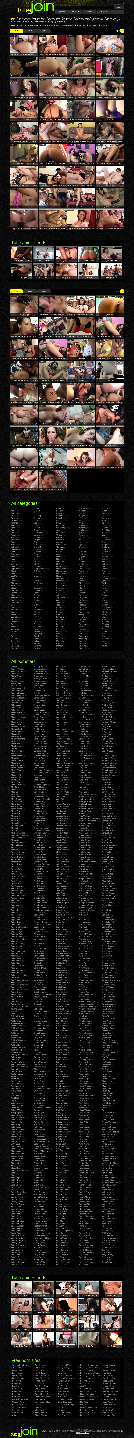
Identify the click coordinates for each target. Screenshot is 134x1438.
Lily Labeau (84, 686)
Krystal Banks (62, 1129)
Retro (81, 622)
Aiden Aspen (16, 707)
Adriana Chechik (18, 688)
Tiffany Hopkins (108, 1079)
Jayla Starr (61, 756)
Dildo (36, 576)
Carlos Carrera (40, 732)
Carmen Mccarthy (41, 748)
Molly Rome (84, 997)
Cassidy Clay (39, 777)
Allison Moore (17, 823)
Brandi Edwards (18, 1192)
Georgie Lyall (39, 1156)
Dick (35, 573)
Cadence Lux (39, 691)
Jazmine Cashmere (64, 763)
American (15, 523)
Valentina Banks (109, 1127)
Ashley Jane (16, 1033)
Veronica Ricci (108, 1180)
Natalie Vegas (85, 1050)
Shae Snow (107, 842)
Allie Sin (14, 821)
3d (12, 508)
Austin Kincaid (17, 1074)
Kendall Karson (63, 1043)
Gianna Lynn (39, 1166)
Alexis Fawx (16, 773)
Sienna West (107, 874)
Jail (57, 595)
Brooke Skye (39, 676)
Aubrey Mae (16, 1057)
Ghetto (59, 535)
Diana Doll (38, 1031)
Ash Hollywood (17, 1016)
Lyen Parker (84, 785)
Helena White (39, 1235)
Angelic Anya (16, 929)
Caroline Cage (40, 751)
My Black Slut (63, 1383)
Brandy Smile (17, 1199)
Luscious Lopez (86, 780)
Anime (13, 528)
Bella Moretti (16, 1132)
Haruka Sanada (40, 1216)
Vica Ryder (106, 1187)
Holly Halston (39, 1247)
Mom (81, 523)
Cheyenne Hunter (41, 830)
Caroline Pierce (40, 756)
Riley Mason (107, 695)
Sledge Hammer (47, 25)
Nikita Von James (86, 1110)
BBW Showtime (64, 1394)
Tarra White (107, 1021)
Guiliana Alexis (40, 1194)
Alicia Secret (16, 801)
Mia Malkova (84, 922)
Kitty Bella (60, 1098)
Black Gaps (40, 1399)
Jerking (59, 602)
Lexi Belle (60, 1243)
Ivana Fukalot (62, 688)
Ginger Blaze (39, 1180)
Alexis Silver (16, 782)
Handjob (60, 559)
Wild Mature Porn (19, 1365)
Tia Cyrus (106, 1069)
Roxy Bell (106, 724)
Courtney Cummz (41, 922)
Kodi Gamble (62, 1110)
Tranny (105, 590)
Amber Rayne (17, 864)
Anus (13, 530)
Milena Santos (85, 958)
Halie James (39, 1207)
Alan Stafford (16, 719)
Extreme (37, 610)
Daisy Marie (39, 944)
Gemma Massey (41, 1151)
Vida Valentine (108, 1214)
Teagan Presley (108, 1040)
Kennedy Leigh (62, 1052)
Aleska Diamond (18, 739)
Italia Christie (62, 686)
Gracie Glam (39, 1190)
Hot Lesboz (85, 1405)
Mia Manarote (85, 924)
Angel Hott (15, 912)
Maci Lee (83, 792)
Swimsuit (105, 559)
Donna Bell (38, 1045)
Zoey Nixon (107, 1257)
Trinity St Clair (108, 1120)
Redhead (83, 619)
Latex (58, 622)
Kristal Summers (63, 1117)
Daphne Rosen (40, 975)
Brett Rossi (15, 1214)
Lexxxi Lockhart (63, 1262)
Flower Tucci (39, 1134)
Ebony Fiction (41, 1415)
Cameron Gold (40, 700)
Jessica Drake (62, 821)
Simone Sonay (108, 891)
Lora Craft (83, 746)
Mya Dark (83, 1016)
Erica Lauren (39, 1098)
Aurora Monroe (17, 1069)
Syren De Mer (108, 1002)
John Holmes (62, 859)
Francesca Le (39, 1137)
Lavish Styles (62, 1209)
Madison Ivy (84, 806)
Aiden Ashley (16, 705)
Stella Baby (107, 961)
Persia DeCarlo (85, 1194)
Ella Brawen (39, 1067)
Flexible (37, 648)
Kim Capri (60, 1084)
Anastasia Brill (17, 888)
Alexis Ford (16, 775)
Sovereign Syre (108, 941)
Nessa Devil (84, 1067)
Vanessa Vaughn (109, 1156)
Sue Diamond (108, 975)
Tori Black (106, 1105)
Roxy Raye (106, 732)
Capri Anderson (40, 719)
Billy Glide (15, 1166)
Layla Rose (61, 1214)
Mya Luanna (84, 1021)
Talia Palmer (107, 1009)
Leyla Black (84, 669)
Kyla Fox (60, 1141)
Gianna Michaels (41, 1168)
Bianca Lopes (17, 1156)
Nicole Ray (83, 1093)
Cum (36, 549)
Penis (81, 576)
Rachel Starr (84, 1233)
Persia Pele (84, 1199)
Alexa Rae (15, 758)
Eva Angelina (39, 1110)
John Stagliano (62, 862)
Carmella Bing (40, 739)
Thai (103, 576)
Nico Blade (83, 1081)
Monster (82, 528)
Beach (13, 561)
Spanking (106, 530)
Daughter (38, 566)
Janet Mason (61, 729)
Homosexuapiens (87, 1399)
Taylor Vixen (107, 1035)
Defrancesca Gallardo (43, 994)
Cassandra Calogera (43, 770)
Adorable (15, 513)
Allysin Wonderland (19, 835)
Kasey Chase (62, 953)
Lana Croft (60, 1180)
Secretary (83, 639)
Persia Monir (84, 1197)
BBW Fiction (63, 1389)
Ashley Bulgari (17, 1023)
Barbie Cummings (18, 1117)
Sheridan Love (108, 867)
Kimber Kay (61, 1088)
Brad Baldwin (16, 1185)
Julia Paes (60, 895)
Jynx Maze (61, 905)
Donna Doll (38, 1047)
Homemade (61, 569)
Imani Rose (61, 671)
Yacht (104, 641)
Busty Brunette (94, 20)
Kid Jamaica (61, 1071)
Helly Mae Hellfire (41, 1238)
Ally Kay (14, 830)
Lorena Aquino (85, 753)
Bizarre (14, 585)
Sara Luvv (106, 780)
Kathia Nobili (61, 963)
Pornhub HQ (17, 1391)
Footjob (59, 511)
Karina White (61, 944)
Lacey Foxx (61, 1163)
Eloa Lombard (40, 1074)
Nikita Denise (84, 1108)
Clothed (37, 518)
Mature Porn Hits (110, 1383)
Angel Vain (15, 924)
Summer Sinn (108, 982)
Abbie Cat (15, 674)
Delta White (39, 999)
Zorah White (107, 1262)
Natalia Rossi (84, 1038)
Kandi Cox (60, 922)
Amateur (14, 518)
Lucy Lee (83, 768)
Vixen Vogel (107, 1226)
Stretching (106, 547)
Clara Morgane (40, 895)
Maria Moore (84, 838)
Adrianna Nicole (18, 698)
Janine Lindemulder (64, 732)
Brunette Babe (17, 20)
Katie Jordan (61, 973)
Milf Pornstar (17, 22)
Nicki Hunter (84, 1074)
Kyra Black (61, 1156)
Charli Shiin (39, 811)
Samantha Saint (109, 763)
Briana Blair (16, 1219)
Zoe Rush (106, 1250)
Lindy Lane (84, 693)
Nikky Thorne (84, 1132)
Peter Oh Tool (85, 1204)
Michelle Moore (85, 944)
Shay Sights (107, 855)
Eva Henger (39, 1112)
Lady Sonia (61, 1173)
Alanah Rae (16, 724)
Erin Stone (38, 1105)
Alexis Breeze (17, 768)
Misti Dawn (84, 987)
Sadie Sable (107, 748)
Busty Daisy (39, 688)
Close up (37, 516)
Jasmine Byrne (62, 736)
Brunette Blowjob (24, 18)
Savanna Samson (109, 814)
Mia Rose (83, 927)
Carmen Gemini (40, 741)
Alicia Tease (16, 804)
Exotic (36, 607)
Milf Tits (27, 22)
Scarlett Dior (107, 821)
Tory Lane (106, 1110)
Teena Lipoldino (108, 1052)
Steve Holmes (108, 968)
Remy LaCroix (108, 681)
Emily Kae (38, 1079)
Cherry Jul (38, 826)
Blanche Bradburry (19, 1170)
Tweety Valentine (109, 1122)
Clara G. (37, 893)
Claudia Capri (39, 900)
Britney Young (17, 1252)
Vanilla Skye (107, 1168)
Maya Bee (83, 869)
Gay (58, 530)
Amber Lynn (16, 862)
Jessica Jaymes (63, 823)
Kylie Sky (60, 1151)
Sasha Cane (107, 804)
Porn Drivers (17, 1397)
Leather (59, 626)
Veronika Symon (109, 1185)
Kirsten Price (61, 1096)
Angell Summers (18, 951)
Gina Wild (38, 1178)
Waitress (105, 622)
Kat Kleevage (62, 961)
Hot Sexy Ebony (65, 1376)
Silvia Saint (106, 879)
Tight (104, 581)
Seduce (82, 641)
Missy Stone (84, 985)
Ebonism (38, 1407)
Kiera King (60, 1074)
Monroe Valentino (86, 1014)
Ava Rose (15, 1096)
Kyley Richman (62, 1149)
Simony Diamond (109, 893)
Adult (14, 1415)
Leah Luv (60, 1226)
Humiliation (61, 578)
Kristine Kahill (62, 1125)
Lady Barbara (62, 1170)
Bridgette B (16, 1231)
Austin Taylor (16, 1079)
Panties (82, 569)
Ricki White (106, 688)
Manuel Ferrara (85, 830)
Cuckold (37, 547)
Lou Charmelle (85, 756)
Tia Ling (105, 1074)
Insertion (60, 588)
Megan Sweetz (85, 879)
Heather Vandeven (42, 1233)
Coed (36, 525)
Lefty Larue (61, 1228)
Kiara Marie (61, 1067)
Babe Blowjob (107, 20)
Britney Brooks (17, 1245)
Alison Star (15, 811)
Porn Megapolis (110, 1394)
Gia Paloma (39, 1161)
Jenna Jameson (63, 777)
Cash (13, 634)
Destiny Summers (41, 1011)
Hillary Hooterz (40, 1240)
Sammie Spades (109, 770)
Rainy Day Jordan (87, 1245)
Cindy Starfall (39, 886)
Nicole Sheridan (86, 1096)
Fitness (37, 643)
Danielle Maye (40, 968)
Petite (81, 581)
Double (37, 590)
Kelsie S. (60, 1040)
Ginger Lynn (39, 1182)
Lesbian (59, 631)
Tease (104, 571)
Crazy (36, 542)
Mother (82, 530)
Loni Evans (84, 741)
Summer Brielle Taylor (111, 980)
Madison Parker (86, 809)
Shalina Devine (108, 845)
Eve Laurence (40, 1120)
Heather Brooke (40, 1223)
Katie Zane (61, 985)
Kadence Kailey (63, 912)
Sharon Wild (107, 850)
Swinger (105, 561)
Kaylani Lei (61, 1009)
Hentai (59, 564)
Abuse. (87, 1433)
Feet (36, 624)
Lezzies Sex (40, 1383)
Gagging (60, 525)
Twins (104, 595)
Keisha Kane (61, 1018)
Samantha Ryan (109, 760)
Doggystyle (38, 583)
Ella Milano (38, 1069)
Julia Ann (60, 891)
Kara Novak (61, 924)
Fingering (38, 634)
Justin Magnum (63, 903)
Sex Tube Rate (109, 1378)
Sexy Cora (106, 840)
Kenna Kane (61, 1050)
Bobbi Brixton (17, 1180)
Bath (13, 552)
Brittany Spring (17, 1262)
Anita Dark (15, 968)
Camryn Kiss (39, 705)
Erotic (36, 600)
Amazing (15, 520)
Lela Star (60, 1233)
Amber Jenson (17, 859)
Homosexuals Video (89, 1397)
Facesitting (38, 612)
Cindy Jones (39, 883)
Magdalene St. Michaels (89, 818)
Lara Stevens (62, 1192)
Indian (59, 583)
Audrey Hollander (18, 1062)
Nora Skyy (83, 1151)
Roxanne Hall (107, 719)
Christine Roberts (41, 864)
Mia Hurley (83, 915)
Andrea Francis (17, 898)
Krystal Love (61, 1134)
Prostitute (83, 607)
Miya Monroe (84, 990)
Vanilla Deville (108, 1166)
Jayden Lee (61, 753)
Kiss (58, 610)
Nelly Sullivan (85, 1064)
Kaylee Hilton (62, 1014)
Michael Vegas (85, 934)
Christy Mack (39, 869)
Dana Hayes (39, 951)
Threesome (107, 578)
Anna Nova (16, 982)
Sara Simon (107, 782)
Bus (12, 624)
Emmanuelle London (43, 1088)
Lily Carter (83, 683)
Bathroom (15, 554)
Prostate (82, 605)
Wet (103, 629)
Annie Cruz (16, 992)
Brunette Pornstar (55, 18)
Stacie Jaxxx (107, 953)
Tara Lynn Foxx (108, 1018)
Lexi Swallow (62, 1255)
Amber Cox (16, 855)
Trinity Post (106, 1117)
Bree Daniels (16, 1207)
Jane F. (59, 727)
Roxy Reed (106, 734)
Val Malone (106, 1125)
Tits (103, 585)
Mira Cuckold (84, 968)
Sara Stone (106, 785)
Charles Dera (39, 806)
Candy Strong (40, 717)
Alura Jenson (16, 838)
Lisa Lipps (83, 703)
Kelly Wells (61, 1038)
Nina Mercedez (85, 1141)
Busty (13, 626)
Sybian (105, 564)
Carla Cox (38, 727)
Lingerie (59, 636)
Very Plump (108, 1402)
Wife (104, 634)
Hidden (59, 566)
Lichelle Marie (85, 676)
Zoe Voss (106, 1252)
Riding (81, 626)
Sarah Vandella (108, 801)
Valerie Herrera (108, 1134)
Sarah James (107, 789)
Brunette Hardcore (39, 18)
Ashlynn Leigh (17, 1050)
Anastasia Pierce (18, 893)
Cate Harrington (40, 785)
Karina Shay (61, 941)
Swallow (105, 557)
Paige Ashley (84, 1168)
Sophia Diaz (107, 917)
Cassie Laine (39, 780)
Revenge (83, 624)
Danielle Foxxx (40, 965)
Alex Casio (15, 744)
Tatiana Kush (107, 1026)
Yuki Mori (106, 1243)
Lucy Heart (83, 765)
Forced (59, 513)
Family (36, 617)
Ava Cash (15, 1084)
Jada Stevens (62, 703)
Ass (12, 537)
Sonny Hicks (107, 912)
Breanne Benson (18, 1204)
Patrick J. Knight (86, 1182)
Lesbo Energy (109, 1365)
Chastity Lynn (39, 821)
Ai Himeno (15, 703)
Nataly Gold (84, 1055)
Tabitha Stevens (109, 1006)
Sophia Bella (107, 915)
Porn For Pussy (109, 1412)
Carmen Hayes (40, 744)
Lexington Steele (63, 1260)
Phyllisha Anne (85, 1211)
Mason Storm (85, 867)
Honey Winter (39, 1264)
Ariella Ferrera (17, 1004)
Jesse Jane (61, 809)
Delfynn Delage (40, 997)
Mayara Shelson (86, 874)
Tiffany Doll (106, 1076)
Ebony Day (39, 1410)
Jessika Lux (61, 845)
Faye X (37, 1132)
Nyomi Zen (83, 1158)
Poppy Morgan (85, 1216)
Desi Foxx (38, 1009)
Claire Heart (39, 891)
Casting (14, 636)
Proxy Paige (84, 1223)
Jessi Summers (63, 814)
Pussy (81, 614)
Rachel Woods (85, 1238)
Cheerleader (16, 648)
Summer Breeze (109, 977)
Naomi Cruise (85, 1031)
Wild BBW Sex (109, 1405)
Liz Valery (83, 710)
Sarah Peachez (108, 794)
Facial (36, 614)
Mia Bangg (83, 912)
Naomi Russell (85, 1033)
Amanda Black (17, 850)
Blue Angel (15, 1178)
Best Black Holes (42, 1397)
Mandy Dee (84, 828)
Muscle (82, 532)
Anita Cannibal (17, 965)
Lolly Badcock (85, 734)
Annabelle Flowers (19, 985)
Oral (81, 554)
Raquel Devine (85, 1252)
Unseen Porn (18, 1402)
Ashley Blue (16, 1021)
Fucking (59, 520)
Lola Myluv (83, 732)
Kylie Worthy (61, 1153)
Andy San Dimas (18, 900)
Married (59, 646)
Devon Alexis (39, 1014)
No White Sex (64, 1386)
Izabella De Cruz (63, 693)
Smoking (105, 520)
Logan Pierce (84, 724)
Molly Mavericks (86, 994)
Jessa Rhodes (62, 806)
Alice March (16, 794)
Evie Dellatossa (40, 1125)
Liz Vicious (83, 712)
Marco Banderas (86, 833)
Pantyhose (83, 571)
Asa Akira (15, 1011)
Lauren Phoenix (63, 1207)
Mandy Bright (84, 826)
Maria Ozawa (84, 840)
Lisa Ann (82, 698)
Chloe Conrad (40, 835)
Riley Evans (107, 693)
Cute (36, 557)
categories (103, 12)
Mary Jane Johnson (87, 862)
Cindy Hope (39, 881)
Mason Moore (85, 864)
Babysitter (15, 547)
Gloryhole (60, 545)
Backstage (15, 549)
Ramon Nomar (85, 1247)
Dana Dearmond (41, 949)
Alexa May (15, 753)
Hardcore (60, 561)
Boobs (13, 605)
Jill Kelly (59, 852)
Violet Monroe (108, 1219)
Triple (104, 593)
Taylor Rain (106, 1033)
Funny (59, 523)
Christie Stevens (41, 855)
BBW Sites (62, 1397)
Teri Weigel (106, 1062)
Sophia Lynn (107, 924)
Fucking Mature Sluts (89, 1373)
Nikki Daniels (84, 1120)
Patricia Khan (85, 1180)
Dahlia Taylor (39, 936)
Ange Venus (16, 905)
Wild (103, 636)
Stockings (106, 542)
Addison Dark (17, 678)
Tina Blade (106, 1098)
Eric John (38, 1093)
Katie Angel (61, 968)
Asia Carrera (16, 1052)
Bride (13, 612)
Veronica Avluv (108, 1175)
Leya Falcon (84, 666)
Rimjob (82, 629)
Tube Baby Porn (42, 1391)
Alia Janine (15, 787)
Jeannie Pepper (63, 765)
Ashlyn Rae (16, 1045)
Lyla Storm (83, 789)
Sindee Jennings (109, 895)
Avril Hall (15, 1098)
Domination (39, 588)
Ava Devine (16, 1091)
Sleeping (105, 518)
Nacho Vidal (84, 1026)
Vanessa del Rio (109, 1163)
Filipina (37, 631)
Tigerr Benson (108, 1093)
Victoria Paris (107, 1202)
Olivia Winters (85, 1166)
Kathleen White (63, 965)
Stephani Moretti (109, 963)
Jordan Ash (61, 879)
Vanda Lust (106, 1144)
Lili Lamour (84, 681)
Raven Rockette (86, 1260)
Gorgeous (60, 547)
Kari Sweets (61, 934)
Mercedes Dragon (87, 905)
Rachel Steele (85, 1235)
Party (81, 573)
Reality (82, 617)
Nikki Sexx (83, 1129)
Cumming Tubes (65, 1399)
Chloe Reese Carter (42, 847)
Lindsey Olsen (85, 691)
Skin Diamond (108, 898)
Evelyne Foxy (39, 1122)
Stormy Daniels (108, 973)
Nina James (84, 1137)
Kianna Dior (61, 1064)
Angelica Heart (17, 939)
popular (62, 12)
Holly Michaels (40, 1252)
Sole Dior (106, 908)
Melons (82, 513)
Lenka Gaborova (63, 1238)
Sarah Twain (107, 799)
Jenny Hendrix (62, 794)
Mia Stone (83, 929)
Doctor (36, 581)
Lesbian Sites (86, 1415)
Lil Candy (83, 678)
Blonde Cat (16, 1175)
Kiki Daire (60, 1079)
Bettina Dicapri (17, 1141)
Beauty (14, 564)
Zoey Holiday (107, 1255)
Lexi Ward (60, 1257)
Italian (58, 593)
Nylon (81, 545)
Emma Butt (38, 1081)
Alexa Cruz (15, 748)
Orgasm (82, 557)
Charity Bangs (40, 801)
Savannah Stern (109, 818)
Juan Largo (61, 886)
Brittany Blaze (17, 1257)
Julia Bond (60, 893)
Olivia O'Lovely (85, 1163)
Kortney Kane (62, 1112)
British (13, 614)
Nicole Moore (84, 1091)
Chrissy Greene (40, 852)
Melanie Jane (85, 883)
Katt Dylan (60, 990)
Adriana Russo (17, 693)
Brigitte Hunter (17, 1238)
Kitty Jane (60, 1100)
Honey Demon (40, 1260)
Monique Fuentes (86, 1011)
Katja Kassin (61, 987)
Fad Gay (61, 1415)
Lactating (60, 617)
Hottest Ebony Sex (66, 1378)
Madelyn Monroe (86, 801)
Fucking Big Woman (89, 1365)
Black (13, 588)
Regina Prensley (109, 678)
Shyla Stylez (107, 871)
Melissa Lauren (85, 891)
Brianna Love (16, 1228)
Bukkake (14, 622)
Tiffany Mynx (107, 1081)
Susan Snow (107, 994)
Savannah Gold (108, 816)
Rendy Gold (107, 686)
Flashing (37, 646)
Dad (35, 561)
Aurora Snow (16, 1071)
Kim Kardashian (63, 1086)
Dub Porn (16, 1386)
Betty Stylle (16, 1146)
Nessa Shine (84, 1069)
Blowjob (14, 598)
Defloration (38, 571)
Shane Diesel (107, 847)
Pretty (81, 600)
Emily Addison (40, 1076)
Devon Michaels (41, 1018)
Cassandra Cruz (41, 773)
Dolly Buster (39, 1038)
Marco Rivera (85, 835)
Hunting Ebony (64, 1381)
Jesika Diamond (63, 804)
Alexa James (16, 751)
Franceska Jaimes (42, 1139)
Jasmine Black (62, 734)
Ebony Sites (17, 1381)
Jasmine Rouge (63, 739)
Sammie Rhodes (109, 768)
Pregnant (83, 598)
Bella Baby (15, 1125)
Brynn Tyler (39, 686)
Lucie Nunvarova (86, 758)
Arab (13, 532)
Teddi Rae (106, 1047)
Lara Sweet (61, 1194)
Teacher (105, 569)
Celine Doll (38, 794)
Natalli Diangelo (86, 1052)
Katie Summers (63, 982)
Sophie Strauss (108, 936)
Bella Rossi (16, 1134)
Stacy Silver (107, 956)
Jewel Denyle (62, 850)
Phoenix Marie (85, 1209)
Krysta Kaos (61, 1127)
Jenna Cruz (61, 773)
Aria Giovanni (17, 997)
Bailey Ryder (16, 1112)
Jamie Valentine (63, 717)
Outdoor (82, 564)
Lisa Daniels (84, 700)
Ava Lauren (16, 1093)
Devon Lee (22, 25)
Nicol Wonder (85, 1084)
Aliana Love (16, 789)
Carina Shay (39, 724)
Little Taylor (84, 707)
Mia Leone (83, 917)
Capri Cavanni (40, 722)
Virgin (104, 617)
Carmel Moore (40, 736)
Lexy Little (60, 1264)
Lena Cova (61, 1235)
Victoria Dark (107, 1197)
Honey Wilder (39, 1262)
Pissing (82, 585)
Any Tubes (39, 1368)
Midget (82, 516)
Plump (81, 588)
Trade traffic (86, 1429)
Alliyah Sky (15, 828)
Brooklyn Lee (39, 681)
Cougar (37, 537)
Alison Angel (16, 809)
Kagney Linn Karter (64, 917)
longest (89, 12)
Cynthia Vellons (40, 932)
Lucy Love (83, 770)
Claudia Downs (40, 903)
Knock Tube (40, 1373)
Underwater (107, 602)
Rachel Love (84, 1228)
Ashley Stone (16, 1038)
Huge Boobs (119, 20)
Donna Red (39, 1050)
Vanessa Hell (107, 1151)
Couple (37, 540)
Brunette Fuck (111, 18)
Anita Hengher (17, 970)
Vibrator (105, 612)
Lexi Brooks (61, 1247)
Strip (104, 549)
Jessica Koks (62, 826)
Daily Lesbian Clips (66, 1405)
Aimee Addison (17, 712)
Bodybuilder (16, 600)
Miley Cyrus (84, 961)
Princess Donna (86, 1219)
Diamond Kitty (40, 1028)
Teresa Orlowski (109, 1059)
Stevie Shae (107, 970)
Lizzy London (84, 722)
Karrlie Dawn (61, 951)
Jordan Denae (62, 881)
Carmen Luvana (41, 746)
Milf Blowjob (30, 20)
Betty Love (15, 1144)
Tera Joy (105, 1055)
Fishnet (37, 639)
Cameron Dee (40, 698)
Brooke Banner (40, 671)
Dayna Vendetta (41, 987)
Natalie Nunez (85, 1047)
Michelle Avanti (85, 936)
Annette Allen (16, 987)
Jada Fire (60, 700)
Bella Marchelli (17, 1129)
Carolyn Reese (40, 758)
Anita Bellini (16, 958)
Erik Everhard (68, 25)
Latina (59, 624)
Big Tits (14, 578)
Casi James (39, 768)
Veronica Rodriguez (110, 1182)
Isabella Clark (62, 676)
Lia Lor (82, 674)
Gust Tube (39, 1370)
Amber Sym (16, 867)
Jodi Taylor (61, 857)
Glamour (60, 540)
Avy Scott (15, 1100)
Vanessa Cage (108, 1149)
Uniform (105, 605)
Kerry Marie (61, 1057)
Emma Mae (39, 1084)
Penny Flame (84, 1187)
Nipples (82, 537)
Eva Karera (38, 1115)
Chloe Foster (39, 840)
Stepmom (106, 540)
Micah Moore (84, 932)
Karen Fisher (61, 929)
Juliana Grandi (62, 898)
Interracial (60, 590)
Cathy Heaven (40, 787)
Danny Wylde (39, 973)
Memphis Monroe (86, 903)
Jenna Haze (61, 775)
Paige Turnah (85, 1170)
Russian (82, 631)
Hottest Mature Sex (88, 1407)
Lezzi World (108, 1381)
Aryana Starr (16, 1009)
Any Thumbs (40, 1365)
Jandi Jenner (61, 722)
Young (104, 646)
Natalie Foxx (84, 1043)
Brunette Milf (68, 18)
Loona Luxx (84, 744)
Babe (13, 545)
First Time (38, 636)
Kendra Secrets (63, 1047)
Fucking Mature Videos (90, 1376)
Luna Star (83, 775)
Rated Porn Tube (42, 1381)
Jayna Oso (61, 760)
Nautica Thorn (85, 1062)
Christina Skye (40, 859)
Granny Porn (85, 1389)
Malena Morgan (86, 823)
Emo (36, 598)
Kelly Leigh (61, 1028)
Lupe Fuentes (85, 777)
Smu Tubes (40, 1389)
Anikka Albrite (17, 953)
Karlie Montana (62, 946)
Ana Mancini (16, 886)
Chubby (37, 508)
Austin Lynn (16, 1076)
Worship (105, 639)
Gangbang (60, 528)
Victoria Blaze (108, 1194)
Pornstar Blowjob (97, 18)
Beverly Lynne (17, 1149)
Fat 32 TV (62, 1407)
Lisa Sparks (84, 705)
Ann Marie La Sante (19, 980)
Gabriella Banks (40, 1144)
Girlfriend (60, 537)
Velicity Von (107, 1170)
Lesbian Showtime (88, 1412)
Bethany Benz (17, 1139)
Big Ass (14, 566)
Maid (58, 643)
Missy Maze (84, 982)
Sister (104, 511)
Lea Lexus (60, 1219)
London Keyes (85, 739)
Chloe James (39, 842)
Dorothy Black (40, 1055)
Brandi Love (16, 1194)
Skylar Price (107, 903)
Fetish (36, 629)
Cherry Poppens (41, 828)
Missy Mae (83, 977)
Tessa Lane (107, 1067)
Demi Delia (38, 1002)
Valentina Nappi (108, 1129)
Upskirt (105, 610)
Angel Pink (15, 920)
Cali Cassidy (39, 693)
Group (59, 552)
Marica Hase (84, 845)
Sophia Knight (108, 920)
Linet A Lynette (85, 695)
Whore (104, 631)
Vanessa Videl (108, 1161)
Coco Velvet (39, 912)
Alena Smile (16, 736)
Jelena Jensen (62, 768)
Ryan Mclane (107, 739)
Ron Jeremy (107, 715)
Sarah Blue (106, 787)
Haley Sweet (39, 1202)
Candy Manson (40, 712)
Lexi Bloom (61, 1245)
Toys (104, 588)
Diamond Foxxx (40, 1023)
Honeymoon (61, 571)
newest (30, 31)
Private (82, 602)
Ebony (36, 595)
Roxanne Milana (109, 722)
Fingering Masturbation (57, 22)
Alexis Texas (16, 785)
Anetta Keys (16, 903)
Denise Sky (39, 1004)
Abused (14, 511)
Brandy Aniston (17, 1197)
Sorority (105, 525)
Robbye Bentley (108, 705)
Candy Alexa (39, 707)
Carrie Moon (39, 763)
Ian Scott (60, 669)
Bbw (13, 557)
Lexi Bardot (61, 1240)
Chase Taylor (39, 818)
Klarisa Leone (62, 1105)
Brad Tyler (15, 1187)
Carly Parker (39, 734)
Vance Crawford (109, 1141)
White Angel (107, 1231)
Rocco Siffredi (108, 710)
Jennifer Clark (62, 785)
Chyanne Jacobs (41, 871)
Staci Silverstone (109, 949)
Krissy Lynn (61, 1115)
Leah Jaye (60, 1223)
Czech (36, 559)
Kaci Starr (60, 910)
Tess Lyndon (107, 1064)
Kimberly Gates (63, 1091)
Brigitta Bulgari (17, 1235)
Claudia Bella (39, 898)
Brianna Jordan (17, 1226)
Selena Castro (108, 830)
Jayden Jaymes (63, 751)
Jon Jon (58, 25)
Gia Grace (38, 1158)
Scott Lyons (107, 826)
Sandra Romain (108, 775)
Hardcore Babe (68, 20)
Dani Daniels (39, 958)
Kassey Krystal (62, 958)
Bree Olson (16, 1209)
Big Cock (15, 573)
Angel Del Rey (17, 910)
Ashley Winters (17, 1040)
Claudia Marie (40, 905)
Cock (36, 523)
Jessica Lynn (62, 828)
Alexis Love (16, 777)
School (82, 634)
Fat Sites (61, 1410)
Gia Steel (38, 1163)
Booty (13, 607)
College (37, 528)
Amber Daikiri (17, 857)
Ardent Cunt (108, 1376)
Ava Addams (16, 1081)
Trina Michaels (108, 1112)
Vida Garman (107, 1211)
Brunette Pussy (55, 20)
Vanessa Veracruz (109, 1158)
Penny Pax (83, 1190)
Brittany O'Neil (17, 1260)
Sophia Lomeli (108, 922)
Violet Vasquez (108, 1221)
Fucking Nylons (87, 1381)
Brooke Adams (40, 669)
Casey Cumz (39, 765)
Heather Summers (42, 1228)
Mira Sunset (84, 970)
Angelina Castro (18, 941)
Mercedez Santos (86, 910)
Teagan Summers (109, 1043)
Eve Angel (38, 1117)
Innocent (60, 585)
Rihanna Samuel (109, 691)
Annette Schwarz (18, 990)
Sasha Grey (107, 806)
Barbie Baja (16, 1115)
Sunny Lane (107, 990)
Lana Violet (61, 1185)
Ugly (104, 598)
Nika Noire (83, 1100)
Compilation (39, 532)
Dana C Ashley (40, 946)
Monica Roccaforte (87, 1002)
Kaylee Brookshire (64, 1011)
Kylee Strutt (61, 1144)
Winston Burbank (109, 1235)
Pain (81, 566)
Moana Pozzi (84, 992)
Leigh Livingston (63, 1231)
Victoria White (108, 1209)
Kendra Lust (61, 1045)
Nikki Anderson (85, 1112)
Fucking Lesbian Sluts (89, 1368)
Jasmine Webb (62, 741)
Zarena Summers (109, 1247)
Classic (37, 511)
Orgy (81, 559)
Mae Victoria (84, 816)
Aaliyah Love (16, 666)
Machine (60, 641)
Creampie (38, 545)
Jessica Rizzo (62, 833)
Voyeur (105, 619)
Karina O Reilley (63, 939)
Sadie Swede (107, 751)
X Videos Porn (110, 1415)
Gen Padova (39, 1153)
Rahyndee (83, 1240)
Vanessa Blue (108, 1146)
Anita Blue (15, 963)
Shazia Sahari (108, 857)
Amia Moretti (16, 874)
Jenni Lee (60, 782)
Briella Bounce (17, 1233)
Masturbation (84, 508)
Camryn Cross (40, 703)
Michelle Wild (84, 949)
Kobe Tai (60, 1108)
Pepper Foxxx (85, 1192)
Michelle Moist (85, 941)
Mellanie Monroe (86, 898)
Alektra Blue (16, 732)
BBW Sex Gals (64, 1391)
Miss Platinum (85, 975)
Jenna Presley (62, 780)
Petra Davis (84, 1207)
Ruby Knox (106, 736)
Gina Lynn (38, 1173)
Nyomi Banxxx (85, 1156)
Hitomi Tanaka (40, 1245)
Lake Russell (61, 1178)
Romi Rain (106, 712)
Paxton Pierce (85, 1185)
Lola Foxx (83, 729)
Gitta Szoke (39, 1185)
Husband (60, 581)
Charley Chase (40, 809)
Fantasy (37, 619)
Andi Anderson (17, 895)
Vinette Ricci (107, 1216)
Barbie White (16, 1120)
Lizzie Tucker (84, 719)
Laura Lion (61, 1202)
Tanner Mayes (108, 1011)
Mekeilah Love (85, 881)
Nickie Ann (83, 1076)
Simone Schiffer (108, 888)
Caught (14, 639)
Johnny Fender (62, 869)
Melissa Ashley (85, 886)
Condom (37, 535)
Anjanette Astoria (18, 975)
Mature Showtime (110, 1386)
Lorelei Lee (84, 751)
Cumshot (37, 552)
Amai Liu (15, 847)
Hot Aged (84, 1402)
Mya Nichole (84, 1023)
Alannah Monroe (18, 727)
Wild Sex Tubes (19, 1407)
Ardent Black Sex (42, 1394)
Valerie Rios (107, 1137)
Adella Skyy (16, 683)
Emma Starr (39, 1086)
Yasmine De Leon (109, 1238)
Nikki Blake (84, 1117)
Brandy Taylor (17, 1202)
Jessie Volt (61, 840)
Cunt (36, 554)
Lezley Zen (84, 671)
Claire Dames (39, 888)
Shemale (83, 648)
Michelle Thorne (86, 946)
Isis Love (60, 681)
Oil (80, 549)
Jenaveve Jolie (62, 770)
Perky (81, 578)
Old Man (82, 552)
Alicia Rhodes (17, 799)
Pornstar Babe (42, 20)
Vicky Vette (106, 1192)
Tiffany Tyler (107, 1091)
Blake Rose (16, 1168)
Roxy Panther (108, 729)
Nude (81, 540)
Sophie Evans (108, 929)
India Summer (62, 674)
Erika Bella (38, 1103)
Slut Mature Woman (111, 1399)
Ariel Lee (15, 999)
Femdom (37, 626)
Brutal (13, 619)
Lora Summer (85, 748)
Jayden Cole (61, 748)
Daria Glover (39, 977)
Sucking (105, 554)
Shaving (82, 646)
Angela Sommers (18, 927)
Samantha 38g (108, 756)
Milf (80, 518)
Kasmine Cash (62, 956)
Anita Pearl (15, 973)
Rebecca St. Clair (109, 671)
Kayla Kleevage (63, 1004)
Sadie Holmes (108, 746)
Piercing (82, 583)
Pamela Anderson (86, 1173)
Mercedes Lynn (85, 908)
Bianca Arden (17, 1151)
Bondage (15, 602)
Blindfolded (16, 593)
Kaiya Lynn (61, 920)
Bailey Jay (15, 1108)
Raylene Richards (86, 1262)
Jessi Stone (61, 811)
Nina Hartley (84, 1134)
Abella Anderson (18, 676)
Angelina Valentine (19, 946)
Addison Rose (17, 681)
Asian (13, 535)
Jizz (58, 605)
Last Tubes (17, 1373)
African (14, 516)
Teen (104, 573)
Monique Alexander (87, 1009)
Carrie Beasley (40, 760)
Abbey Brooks (17, 671)
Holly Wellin (39, 1255)
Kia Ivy (59, 1062)
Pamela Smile (85, 1175)
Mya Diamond (85, 1018)
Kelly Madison (62, 1031)
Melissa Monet (85, 893)
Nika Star (83, 1103)
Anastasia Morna (18, 891)
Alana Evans (16, 722)
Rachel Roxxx (85, 1231)
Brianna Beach (17, 1221)
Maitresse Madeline (87, 821)
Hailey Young (81, 25)
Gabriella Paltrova (41, 1146)
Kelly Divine (61, 1023)
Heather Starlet (40, 1226)
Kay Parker (61, 994)
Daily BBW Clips (65, 1402)
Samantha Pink (108, 758)
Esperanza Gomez (42, 1108)
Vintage (105, 614)
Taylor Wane (107, 1038)
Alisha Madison (17, 806)
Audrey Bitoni (17, 1059)
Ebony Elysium (41, 1412)
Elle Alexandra (40, 1071)
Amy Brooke (16, 879)
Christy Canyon (40, 867)
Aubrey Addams (18, 1055)
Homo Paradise (87, 1394)
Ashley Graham (17, 1031)
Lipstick (59, 639)
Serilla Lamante (108, 838)
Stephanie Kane (109, 965)
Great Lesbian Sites (88, 1391)
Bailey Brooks (17, 1105)
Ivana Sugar (61, 691)
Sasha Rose (107, 809)
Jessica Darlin (62, 818)
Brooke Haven (40, 674)
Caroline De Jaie (41, 753)
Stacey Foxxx (107, 944)
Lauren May (61, 1204)
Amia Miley (15, 871)
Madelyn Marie (85, 799)
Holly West (38, 1257)
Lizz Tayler (83, 717)
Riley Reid (106, 698)
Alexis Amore (16, 765)
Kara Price (60, 927)
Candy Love (39, 710)
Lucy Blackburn (85, 763)
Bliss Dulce (16, 1173)
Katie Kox (60, 975)
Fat (35, 622)
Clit (35, 513)
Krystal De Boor (63, 1132)
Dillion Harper (39, 1035)
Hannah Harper (40, 1211)
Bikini (13, 581)
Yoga (104, 643)
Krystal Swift (61, 1139)
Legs (58, 629)
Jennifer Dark (62, 787)
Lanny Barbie (62, 1190)
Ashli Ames (16, 1043)
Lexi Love (60, 1252)
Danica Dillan (39, 963)
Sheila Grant (107, 864)
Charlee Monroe (41, 804)
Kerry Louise (61, 1055)
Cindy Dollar (39, 879)
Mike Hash (83, 953)
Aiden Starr (16, 710)
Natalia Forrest (85, 1035)
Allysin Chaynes (18, 833)
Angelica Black (17, 936)
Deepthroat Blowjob (82, 18)
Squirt (104, 537)
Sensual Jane (108, 833)
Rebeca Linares (108, 666)
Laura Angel (61, 1199)
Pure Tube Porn (42, 1378)
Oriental (82, 561)
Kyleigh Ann (61, 1146)
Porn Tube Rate (42, 1376)
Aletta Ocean (16, 741)
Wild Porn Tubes (19, 1405)
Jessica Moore (62, 830)
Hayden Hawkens (41, 1221)
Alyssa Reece (17, 845)
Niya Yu (82, 1146)
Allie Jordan (16, 818)
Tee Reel (105, 1050)
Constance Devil (41, 917)
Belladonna (16, 1137)
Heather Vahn (40, 1231)
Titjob (104, 583)
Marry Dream (84, 857)
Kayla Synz (61, 1006)
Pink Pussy (104, 25)
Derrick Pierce (40, 1006)
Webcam (105, 624)
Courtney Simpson (42, 924)
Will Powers (107, 1233)
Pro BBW (107, 1373)
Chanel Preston (40, 797)
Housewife (60, 573)
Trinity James (107, 1115)
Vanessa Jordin (108, 1153)
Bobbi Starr (16, 1182)
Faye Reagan (39, 1129)
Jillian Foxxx (61, 855)
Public (81, 610)
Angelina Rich (17, 944)
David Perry (39, 985)
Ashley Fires (16, 1026)
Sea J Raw (106, 828)
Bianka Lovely (17, 1158)
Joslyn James (62, 883)
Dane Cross (39, 956)
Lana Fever (61, 1182)
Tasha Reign (107, 1023)
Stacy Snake (107, 958)
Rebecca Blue (108, 669)
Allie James (16, 816)
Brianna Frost (17, 1223)
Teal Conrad (107, 1045)
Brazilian (14, 610)
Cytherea (38, 934)
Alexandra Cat (17, 760)
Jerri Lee (60, 801)
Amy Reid (15, 883)
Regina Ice (106, 676)
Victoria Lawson (108, 1199)
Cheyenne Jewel (41, 833)
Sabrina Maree (108, 744)
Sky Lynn (106, 900)
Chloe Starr (39, 850)
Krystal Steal (61, 1137)
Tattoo (104, 566)
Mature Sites (108, 1389)
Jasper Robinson (63, 744)
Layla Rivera (61, 1211)
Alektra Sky (16, 734)
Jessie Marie (61, 835)
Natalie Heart (84, 1045)
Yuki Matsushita (108, 1240)
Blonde (14, 595)
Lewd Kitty (62, 1373)
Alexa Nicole (16, 756)
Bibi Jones (15, 1161)
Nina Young (84, 1144)
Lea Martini (61, 1221)
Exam (36, 605)
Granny (59, 549)
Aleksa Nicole (17, 729)
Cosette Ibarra (40, 920)
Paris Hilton (84, 1178)
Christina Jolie (40, 857)
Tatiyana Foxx (108, 1028)
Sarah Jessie (107, 792)
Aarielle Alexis (17, 669)
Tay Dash (106, 1031)
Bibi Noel (15, 1163)
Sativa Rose (107, 811)
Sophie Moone (108, 934)
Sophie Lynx (107, 932)
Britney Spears (17, 1247)
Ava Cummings (17, 1086)
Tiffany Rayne (108, 1084)
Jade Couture (62, 705)
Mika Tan (83, 951)
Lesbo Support (18, 1378)
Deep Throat (39, 569)
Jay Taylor (60, 746)
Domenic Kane (40, 1040)
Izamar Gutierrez (63, 695)
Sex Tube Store (41, 1386)
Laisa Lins (60, 1175)
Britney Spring (17, 1250)
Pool (81, 590)
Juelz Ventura (62, 888)
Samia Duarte (108, 765)
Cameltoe (15, 629)
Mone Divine (84, 999)
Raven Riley (84, 1257)
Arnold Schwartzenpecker (22, 1006)
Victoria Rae (107, 1207)
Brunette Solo (81, 20)
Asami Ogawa (17, 1014)
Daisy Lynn (38, 941)
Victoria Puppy (108, 1204)
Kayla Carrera (62, 1002)
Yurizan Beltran (108, 1245)
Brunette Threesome (40, 22)
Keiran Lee (61, 1016)
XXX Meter (107, 1407)
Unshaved (106, 607)
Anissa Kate (16, 956)
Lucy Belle (83, 760)
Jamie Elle (60, 715)
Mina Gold (83, 965)
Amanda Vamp (17, 852)
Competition (39, 530)
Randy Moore (85, 1250)
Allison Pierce (17, 826)
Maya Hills (83, 871)
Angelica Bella (17, 934)
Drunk (36, 593)
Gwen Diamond (40, 1197)
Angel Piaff (15, 917)
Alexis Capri (16, 770)
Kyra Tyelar (61, 1158)
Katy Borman (62, 992)
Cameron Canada (41, 695)
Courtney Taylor (40, 927)
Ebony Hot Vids (64, 1365)
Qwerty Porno (18, 1376)
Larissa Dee (61, 1197)
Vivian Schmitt (108, 1223)
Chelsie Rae (39, 823)
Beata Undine (17, 1122)
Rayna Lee (83, 1264)
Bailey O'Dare (17, 1110)
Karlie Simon (61, 949)
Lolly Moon (83, 736)
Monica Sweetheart (87, 1006)
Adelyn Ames (16, 686)
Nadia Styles (84, 1028)
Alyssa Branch (17, 842)
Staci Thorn (107, 951)
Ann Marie (15, 977)
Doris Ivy (37, 1052)
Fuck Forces (17, 1394)
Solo (104, 523)
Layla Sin (60, 1216)
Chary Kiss (38, 816)
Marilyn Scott (84, 850)
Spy (103, 535)
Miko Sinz (83, 956)
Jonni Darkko (93, 25)
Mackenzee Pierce (87, 794)
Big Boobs (15, 569)
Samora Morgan (109, 773)
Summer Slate (108, 985)
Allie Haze (15, 814)
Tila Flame (106, 1096)
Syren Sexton (107, 1004)
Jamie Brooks (62, 712)
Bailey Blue (16, 1103)
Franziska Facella (41, 1141)
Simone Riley (107, 886)
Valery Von (106, 1139)
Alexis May (15, 780)
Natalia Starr (84, 1040)
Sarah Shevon (108, 797)
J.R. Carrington (62, 698)
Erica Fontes (39, 1096)
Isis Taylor (60, 683)
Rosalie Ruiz (107, 717)
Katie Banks (61, 970)
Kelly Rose (61, 1033)
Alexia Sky (15, 763)
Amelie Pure (16, 869)
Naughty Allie (84, 1059)
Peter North (84, 1202)
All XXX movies (109, 1370)
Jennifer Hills (61, 789)
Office (81, 547)
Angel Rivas (16, 922)
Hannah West (39, 1214)
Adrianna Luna (17, 695)
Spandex (105, 528)
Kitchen (59, 612)
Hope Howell (61, 666)
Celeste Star (39, 792)
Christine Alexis (40, 862)
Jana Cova (61, 719)
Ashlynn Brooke (18, 1047)
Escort (36, 602)
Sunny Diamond (109, 987)
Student (105, 552)
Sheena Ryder (108, 859)
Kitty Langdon (62, 1103)
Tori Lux (105, 1108)
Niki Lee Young (85, 1105)
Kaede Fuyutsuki (63, 915)
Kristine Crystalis (63, 1122)
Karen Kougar (62, 932)
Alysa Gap (15, 840)
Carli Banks (39, 729)
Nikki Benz (83, 1115)
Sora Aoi (105, 939)
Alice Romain (16, 797)
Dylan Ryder (39, 1059)
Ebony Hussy (63, 1368)
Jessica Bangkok (63, 816)
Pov (80, 595)
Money (82, 525)
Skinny (105, 513)
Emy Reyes (39, 1091)
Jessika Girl (61, 842)
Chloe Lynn (38, 845)
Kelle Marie (61, 1021)
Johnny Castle (62, 867)
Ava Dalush (16, 1088)
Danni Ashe (39, 970)
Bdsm (13, 559)
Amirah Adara (17, 876)
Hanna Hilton (39, 1209)
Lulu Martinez (85, 773)
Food (58, 508)
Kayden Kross (62, 999)
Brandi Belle (16, 1190)
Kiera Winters (62, 1076)
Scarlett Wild (107, 823)
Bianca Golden (17, 1153)
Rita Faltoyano (108, 703)
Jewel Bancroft (62, 847)
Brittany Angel (17, 1255)
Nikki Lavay (84, 1127)
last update (76, 12)
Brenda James (17, 1211)
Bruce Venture (40, 683)
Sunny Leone (107, 992)
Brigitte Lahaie (17, 1240)
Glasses (59, 542)
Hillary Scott (39, 1243)
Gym (58, 554)
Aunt (13, 542)
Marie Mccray (85, 847)
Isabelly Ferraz (62, 678)
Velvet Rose (107, 1173)
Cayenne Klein (40, 789)
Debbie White (39, 990)
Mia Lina (82, 920)
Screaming (83, 636)
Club (36, 520)
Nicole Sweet (84, 1098)
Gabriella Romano (41, 1149)
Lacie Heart (61, 1168)
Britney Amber (17, 1243)
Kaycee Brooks (62, 997)
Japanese (60, 598)
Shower (105, 508)
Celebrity (15, 641)
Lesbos (106, 1397)
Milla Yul (82, 963)
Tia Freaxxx (107, 1071)
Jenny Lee (60, 797)
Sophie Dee (107, 927)
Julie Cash (60, 900)
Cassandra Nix (40, 775)
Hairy (58, 557)
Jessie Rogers (62, 838)
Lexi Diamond (62, 1250)
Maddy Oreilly (85, 797)
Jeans (58, 600)
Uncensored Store (20, 1399)
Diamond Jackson (41, 1026)
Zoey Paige (107, 1260)
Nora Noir (83, 1149)
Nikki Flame (84, 1125)
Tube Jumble (17, 1368)
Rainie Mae (84, 1243)
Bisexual (14, 583)
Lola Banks (84, 727)
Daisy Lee (38, 939)
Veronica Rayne (108, 1178)
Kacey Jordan (62, 908)
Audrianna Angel (18, 1064)
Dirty (36, 578)
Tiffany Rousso (108, 1086)
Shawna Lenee (108, 852)
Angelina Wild (17, 949)
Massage (60, 648)
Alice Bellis (15, 792)
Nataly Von (83, 1057)
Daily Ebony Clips (42, 1402)
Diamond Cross (40, 1021)
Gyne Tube (17, 1370)
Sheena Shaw (108, 862)
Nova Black (84, 1153)
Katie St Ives (61, 980)
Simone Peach (108, 883)
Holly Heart (38, 1250)
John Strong (61, 864)
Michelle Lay (84, 939)
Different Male (64, 1412)
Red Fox (105, 674)
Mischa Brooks (85, 973)
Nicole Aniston (85, 1086)
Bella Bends (16, 1127)
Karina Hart (61, 936)
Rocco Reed (107, 707)
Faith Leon (38, 1127)
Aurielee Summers (19, 1067)
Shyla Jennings (108, 869)
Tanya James (107, 1014)
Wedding (105, 626)
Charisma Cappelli (42, 799)
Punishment (84, 612)
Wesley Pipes (108, 1228)
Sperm (104, 532)
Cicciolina (38, 874)
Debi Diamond (40, 992)
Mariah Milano (85, 842)
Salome (105, 753)
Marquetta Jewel (86, 855)
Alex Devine (16, 746)
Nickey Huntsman (86, 1071)
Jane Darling (61, 724)
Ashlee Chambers (18, 1018)
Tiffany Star (107, 1088)
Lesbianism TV (86, 1410)
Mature (82, 511)
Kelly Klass (61, 1026)
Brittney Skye (39, 666)
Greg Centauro (40, 1192)
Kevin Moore (61, 1059)
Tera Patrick (107, 1057)
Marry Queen (84, 859)
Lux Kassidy (84, 782)
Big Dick (14, 576)
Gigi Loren (38, 1170)
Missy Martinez (85, 980)
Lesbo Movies (109, 1368)
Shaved (82, 643)
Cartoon (14, 631)
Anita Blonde (16, 961)
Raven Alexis (84, 1255)
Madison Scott (85, 811)
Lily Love (83, 688)
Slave (104, 516)
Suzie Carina (107, 999)
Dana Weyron (40, 953)
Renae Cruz (107, 683)
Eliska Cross (39, 1064)
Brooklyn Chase (40, 678)
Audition (14, 540)
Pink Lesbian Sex (110, 1391)
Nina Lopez (84, 1139)
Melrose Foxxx (85, 900)
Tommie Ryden (108, 1100)
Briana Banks (17, 1216)
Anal (13, 525)
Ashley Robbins (18, 1035)
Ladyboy (60, 619)
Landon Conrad (63, 1187)
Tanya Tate (106, 1016)
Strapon (105, 545)
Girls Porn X (108, 1410)
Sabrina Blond (108, 741)
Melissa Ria (84, 895)
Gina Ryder (39, 1175)
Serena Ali (106, 835)
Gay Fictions (85, 1386)
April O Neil (16, 994)
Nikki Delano (84, 1122)
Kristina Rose (62, 1120)
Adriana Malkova (18, 691)
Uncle (104, 600)
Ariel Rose (15, 1002)
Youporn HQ (17, 1410)
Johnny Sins (61, 871)
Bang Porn (16, 1383)
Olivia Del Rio (85, 1161)
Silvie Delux (107, 881)
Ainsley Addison (18, 717)
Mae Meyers (84, 814)
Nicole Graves (85, 1088)
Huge (58, 576)
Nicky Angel (84, 1079)
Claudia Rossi (40, 908)
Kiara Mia (60, 1069)
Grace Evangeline (41, 1187)
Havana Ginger (40, 1219)
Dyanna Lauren (40, 1057)
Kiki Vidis (60, 1081)
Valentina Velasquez (110, 1132)
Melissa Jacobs (85, 888)
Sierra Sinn (106, 876)
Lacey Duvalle (62, 1161)
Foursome (60, 516)
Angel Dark (16, 908)
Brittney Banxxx (18, 1264)
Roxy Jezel (106, 727)
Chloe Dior (38, 838)
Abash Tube (17, 1412)
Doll (35, 585)
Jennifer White (62, 792)
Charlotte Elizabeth (42, 814)
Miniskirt (82, 520)
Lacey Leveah (62, 1166)
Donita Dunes (39, 1043)
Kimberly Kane (62, 1093)
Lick (58, 634)
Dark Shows (40, 1405)
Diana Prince (34, 25)
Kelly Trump (61, 1035)
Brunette (14, 617)
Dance (36, 564)
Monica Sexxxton (86, 1004)
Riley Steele (107, 700)
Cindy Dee (38, 876)
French (59, 518)
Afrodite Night (17, 700)
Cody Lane (38, 915)
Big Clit (14, 571)
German (59, 532)
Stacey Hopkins (108, 946)
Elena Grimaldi (40, 1062)
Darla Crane (39, 980)
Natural (82, 535)
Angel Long (16, 915)
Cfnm (13, 643)
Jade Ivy (60, 707)
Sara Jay (105, 777)
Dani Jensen (39, 961)
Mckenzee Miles (86, 876)
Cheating (15, 646)
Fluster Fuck (17, 1389)
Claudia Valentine (41, 910)
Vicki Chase (107, 1190)
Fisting (36, 641)
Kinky (58, 607)
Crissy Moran (39, 929)
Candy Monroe (40, 715)
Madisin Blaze (85, 804)
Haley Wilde (39, 1204)
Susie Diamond (108, 997)
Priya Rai (83, 1221)
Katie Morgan (62, 977)
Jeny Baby (60, 799)
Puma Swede (85, 1226)
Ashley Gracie (17, 1028)
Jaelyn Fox (61, 710)
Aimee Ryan (16, 715)
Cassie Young (40, 782)
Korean (59, 614)
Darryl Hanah (39, 982)
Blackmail (15, 590)
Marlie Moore (84, 852)
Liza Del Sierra (85, 715)
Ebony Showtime (65, 1370)
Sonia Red (106, 910)
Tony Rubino (107, 1103)
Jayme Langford (63, 758)
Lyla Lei (82, 787)
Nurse (81, 542)
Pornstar (82, 593)
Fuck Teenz (85, 1383)
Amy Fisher (16, 881)
